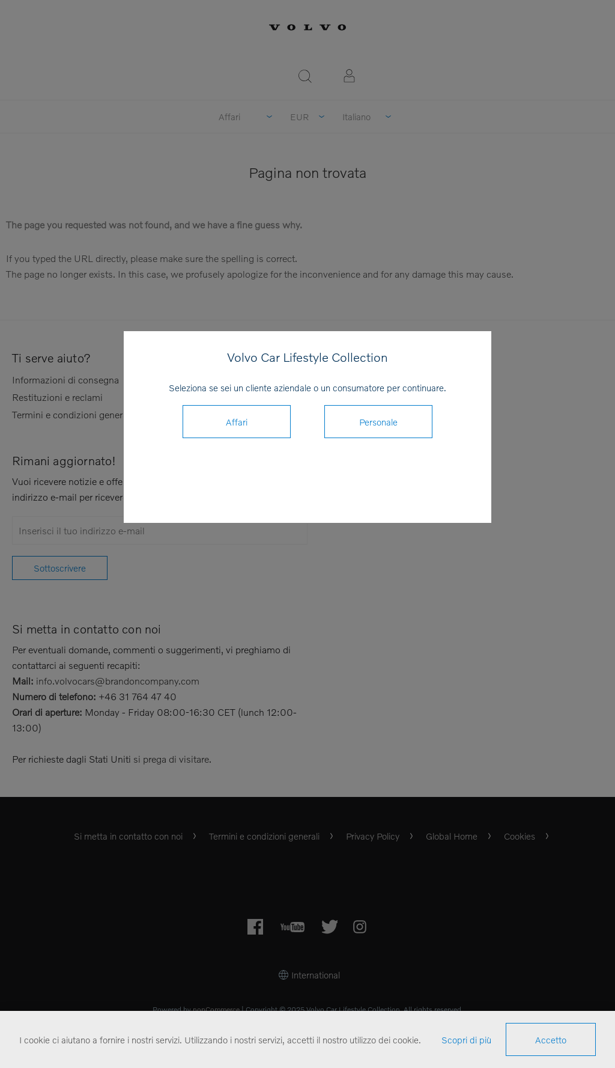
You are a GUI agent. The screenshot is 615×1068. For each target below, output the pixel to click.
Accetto (550, 1039)
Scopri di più (466, 1039)
